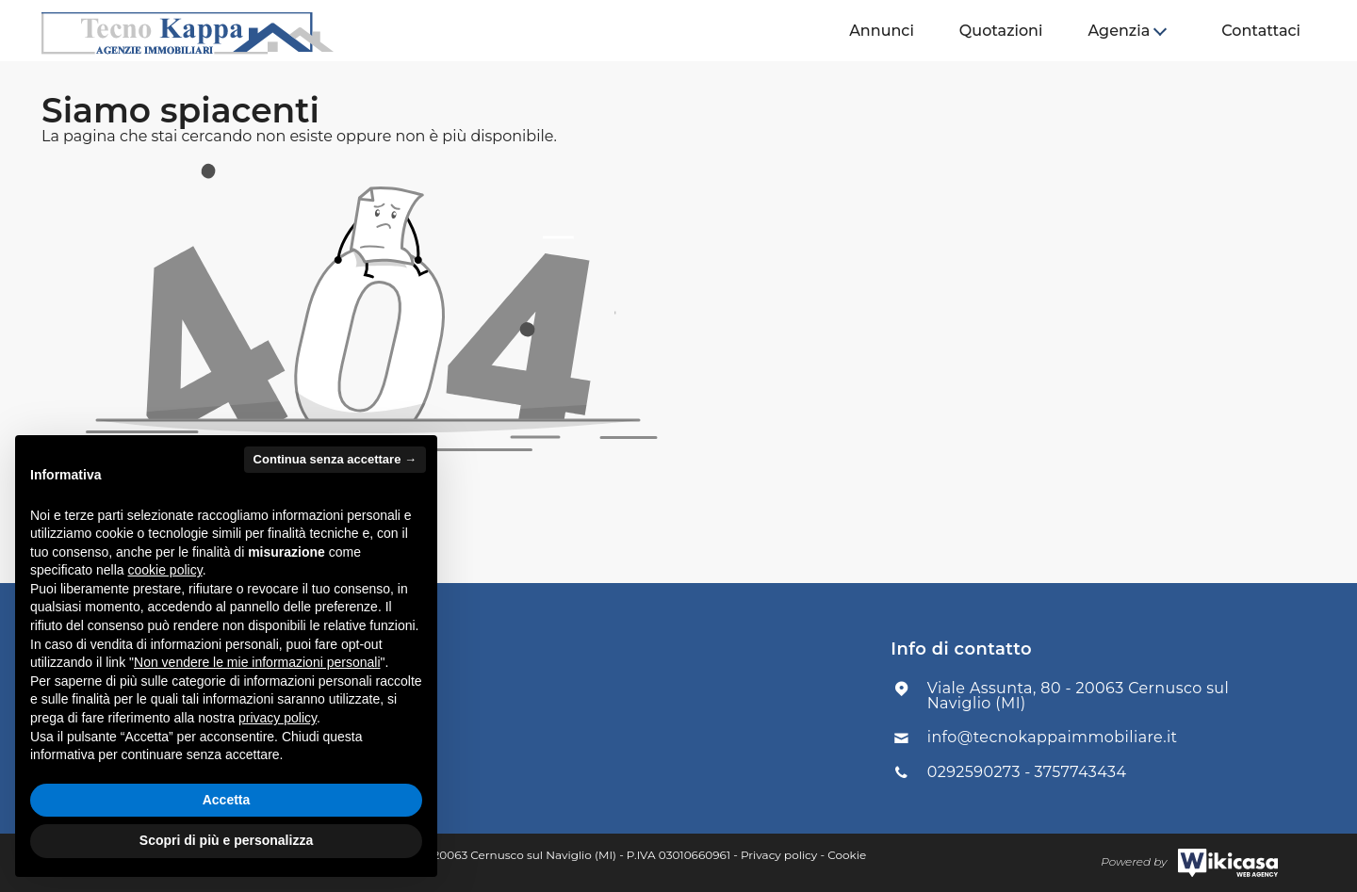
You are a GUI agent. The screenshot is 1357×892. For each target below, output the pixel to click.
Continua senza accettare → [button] (335, 459)
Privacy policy (779, 855)
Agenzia (1118, 31)
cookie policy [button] (165, 569)
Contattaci (1260, 31)
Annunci (881, 31)
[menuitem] (881, 31)
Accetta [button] (227, 799)
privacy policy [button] (277, 717)
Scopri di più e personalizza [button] (226, 840)
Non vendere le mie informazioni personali (257, 662)
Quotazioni (1001, 31)
